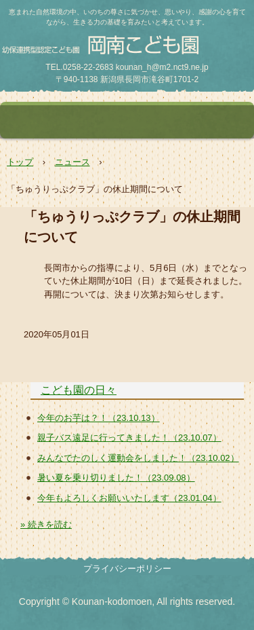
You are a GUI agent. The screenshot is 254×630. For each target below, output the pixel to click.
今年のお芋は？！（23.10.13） (98, 418)
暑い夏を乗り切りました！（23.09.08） (116, 477)
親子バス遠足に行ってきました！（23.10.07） (129, 437)
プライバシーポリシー (127, 568)
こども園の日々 (79, 390)
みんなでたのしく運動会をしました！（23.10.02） (138, 458)
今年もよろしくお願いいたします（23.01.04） (129, 498)
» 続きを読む (46, 524)
